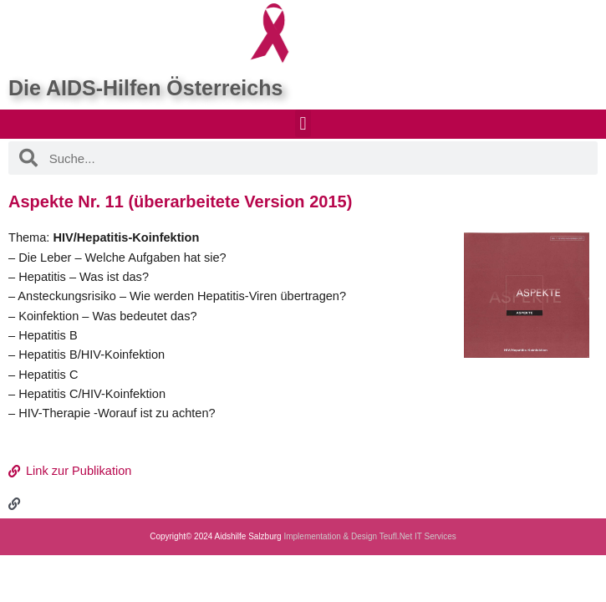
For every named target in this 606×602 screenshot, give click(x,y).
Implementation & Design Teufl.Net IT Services (369, 536)
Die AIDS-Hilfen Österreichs (145, 87)
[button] (303, 123)
